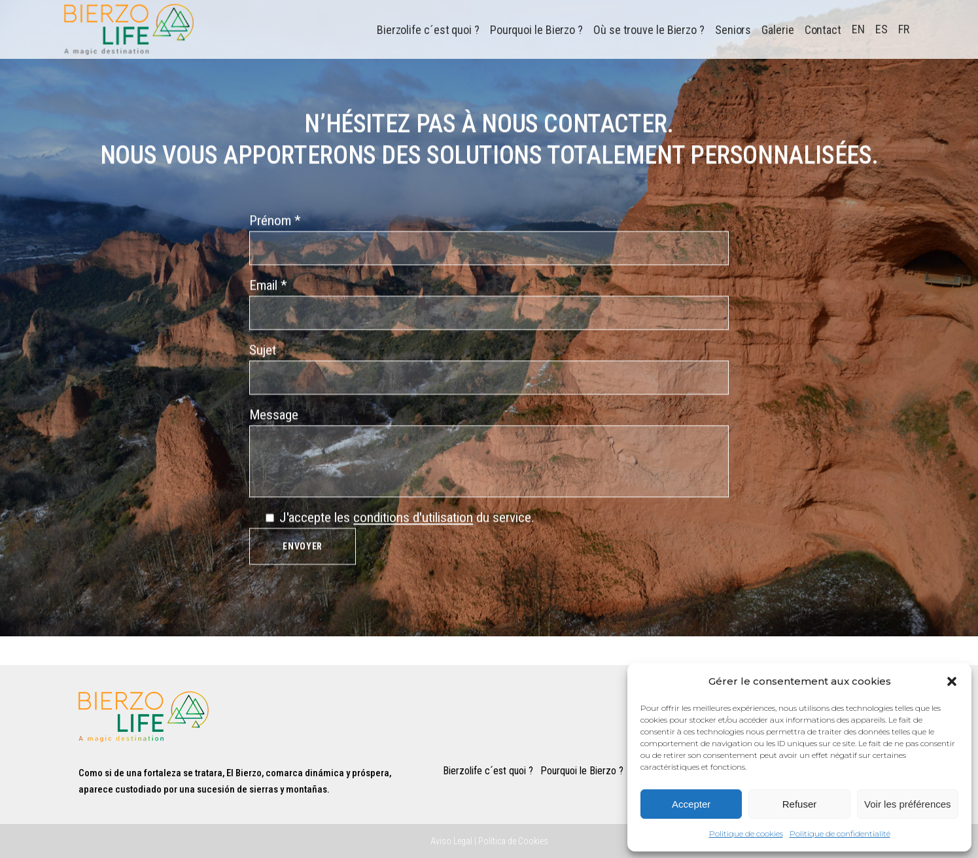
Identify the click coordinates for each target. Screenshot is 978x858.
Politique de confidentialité (840, 833)
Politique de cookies (746, 833)
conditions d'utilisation (413, 522)
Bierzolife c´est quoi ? (488, 771)
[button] (951, 681)
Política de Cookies (513, 841)
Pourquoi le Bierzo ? (581, 771)
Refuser (799, 804)
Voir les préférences (907, 804)
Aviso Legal (451, 841)
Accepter (691, 804)
